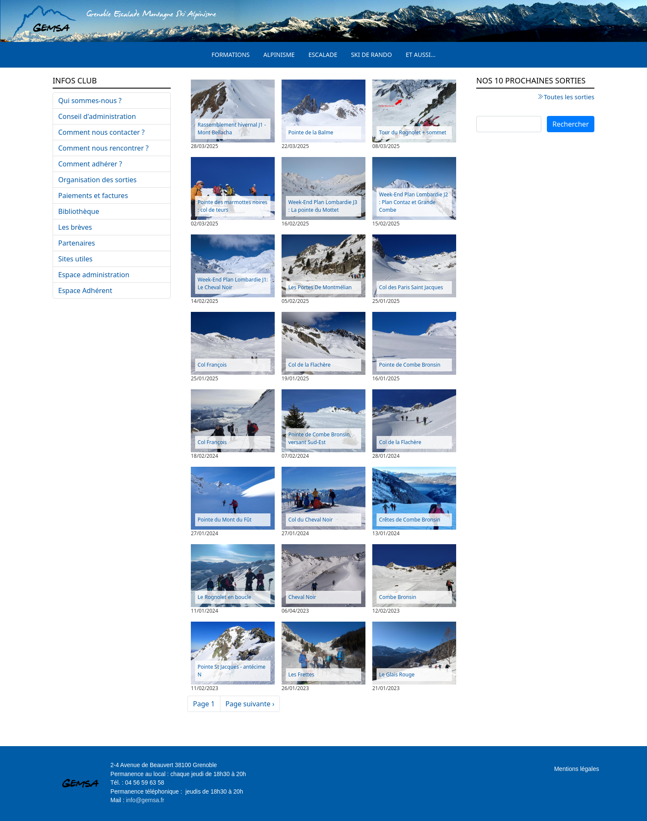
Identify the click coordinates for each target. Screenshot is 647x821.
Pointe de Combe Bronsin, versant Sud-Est (319, 438)
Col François (212, 364)
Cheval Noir (302, 597)
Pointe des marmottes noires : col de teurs (232, 206)
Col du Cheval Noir (310, 519)
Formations (230, 54)
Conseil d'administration (97, 116)
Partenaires (76, 243)
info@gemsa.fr (145, 800)
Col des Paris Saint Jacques (411, 287)
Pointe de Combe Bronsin (409, 364)
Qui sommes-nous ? (90, 100)
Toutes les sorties (569, 96)
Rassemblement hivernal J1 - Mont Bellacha (232, 128)
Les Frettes (301, 674)
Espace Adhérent (85, 290)
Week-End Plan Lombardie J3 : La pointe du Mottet (322, 206)
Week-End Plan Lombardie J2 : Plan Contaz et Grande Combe (413, 202)
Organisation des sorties (97, 179)
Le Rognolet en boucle (224, 597)
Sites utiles (75, 259)
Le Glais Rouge (397, 674)
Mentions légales (576, 768)
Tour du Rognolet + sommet (412, 132)
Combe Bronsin (397, 597)
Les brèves (75, 227)
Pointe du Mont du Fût (225, 519)
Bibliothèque (78, 211)
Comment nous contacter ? (101, 132)
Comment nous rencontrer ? (103, 148)
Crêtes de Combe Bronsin (409, 519)
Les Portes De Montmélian (320, 287)
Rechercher (570, 124)
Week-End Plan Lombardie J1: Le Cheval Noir (233, 283)
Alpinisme (279, 54)
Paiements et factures (93, 195)
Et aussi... (421, 54)
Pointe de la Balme (310, 132)
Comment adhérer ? (90, 164)
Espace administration (93, 274)
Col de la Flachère (309, 364)
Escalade (323, 54)
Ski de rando (371, 54)
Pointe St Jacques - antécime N (232, 670)
